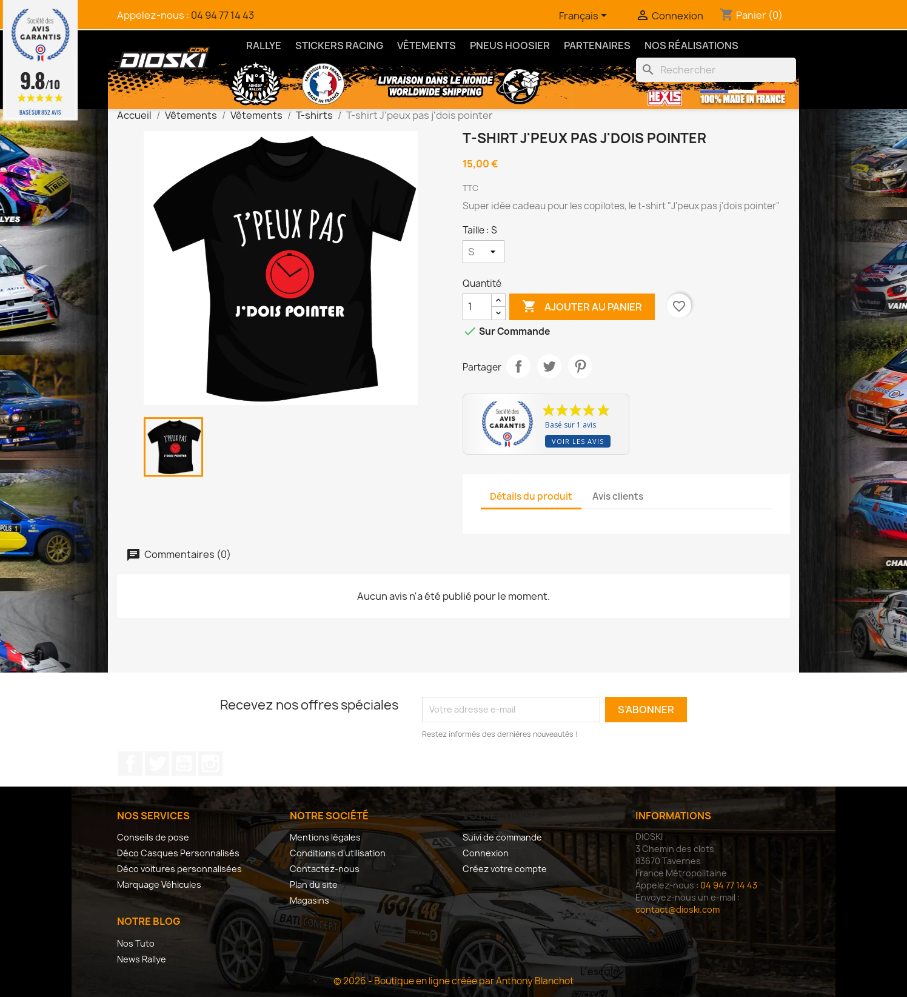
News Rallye (141, 959)
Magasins (309, 900)
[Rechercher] (716, 70)
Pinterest (580, 366)
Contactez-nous (325, 868)
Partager (518, 366)
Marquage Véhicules (159, 884)
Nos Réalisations (691, 45)
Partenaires (597, 45)
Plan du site (314, 884)
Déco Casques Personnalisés (178, 853)
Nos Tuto (136, 943)
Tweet (549, 366)
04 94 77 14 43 (222, 15)
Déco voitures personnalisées (179, 868)
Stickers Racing (339, 45)
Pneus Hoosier (510, 45)
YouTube (184, 763)
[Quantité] (477, 307)
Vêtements (426, 45)
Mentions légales (325, 837)
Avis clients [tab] (617, 496)
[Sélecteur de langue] (585, 16)
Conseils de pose (153, 837)
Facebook (130, 763)
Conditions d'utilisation (338, 853)
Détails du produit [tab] (531, 496)
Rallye (263, 45)
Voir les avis (578, 441)
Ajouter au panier (582, 307)
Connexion (486, 853)
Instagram (210, 763)
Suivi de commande (502, 837)
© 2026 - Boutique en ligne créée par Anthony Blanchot (453, 981)
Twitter (157, 763)
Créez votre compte (505, 868)
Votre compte (501, 815)
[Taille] (483, 251)
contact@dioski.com (677, 909)
